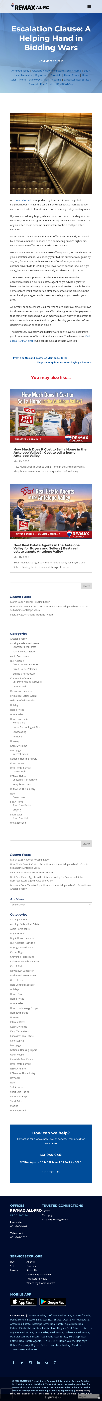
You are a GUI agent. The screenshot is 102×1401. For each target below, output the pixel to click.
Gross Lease (19, 797)
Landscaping (19, 731)
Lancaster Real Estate (76, 79)
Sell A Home (16, 801)
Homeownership (19, 719)
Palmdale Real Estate (41, 84)
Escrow (46, 1211)
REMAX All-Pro (64, 84)
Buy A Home (74, 70)
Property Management (55, 1219)
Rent (12, 793)
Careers (31, 1266)
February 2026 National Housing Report (31, 614)
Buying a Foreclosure (24, 673)
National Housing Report (23, 758)
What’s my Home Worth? (41, 1283)
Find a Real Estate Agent (23, 695)
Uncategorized (18, 822)
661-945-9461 (18, 1226)
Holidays (14, 705)
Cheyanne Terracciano (25, 779)
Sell (12, 1266)
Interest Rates (20, 754)
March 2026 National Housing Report (30, 601)
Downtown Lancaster (22, 691)
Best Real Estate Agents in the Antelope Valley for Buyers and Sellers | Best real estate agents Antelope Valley (47, 548)
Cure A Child (19, 686)
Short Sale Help (21, 818)
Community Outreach (21, 678)
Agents (31, 1261)
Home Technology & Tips (34, 79)
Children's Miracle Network (27, 681)
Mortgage (15, 750)
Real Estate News (37, 1278)
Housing (56, 79)
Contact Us (51, 1171)
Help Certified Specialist (22, 700)
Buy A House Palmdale (48, 75)
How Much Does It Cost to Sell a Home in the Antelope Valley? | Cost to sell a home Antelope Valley (50, 452)
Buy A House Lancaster (25, 664)
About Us (32, 1270)
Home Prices (71, 75)
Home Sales (16, 714)
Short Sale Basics (22, 805)
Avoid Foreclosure (20, 656)
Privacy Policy (83, 1390)
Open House (17, 763)
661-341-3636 (18, 1237)
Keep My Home (18, 745)
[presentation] (6, 1394)
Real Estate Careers (20, 768)
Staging (17, 809)
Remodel (17, 736)
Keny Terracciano (22, 784)
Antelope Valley (20, 70)
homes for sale (23, 200)
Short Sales (16, 814)
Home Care (19, 722)
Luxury (14, 1270)
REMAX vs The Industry (22, 788)
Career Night (19, 771)
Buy (12, 1261)
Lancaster (16, 1222)
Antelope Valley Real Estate (48, 70)
